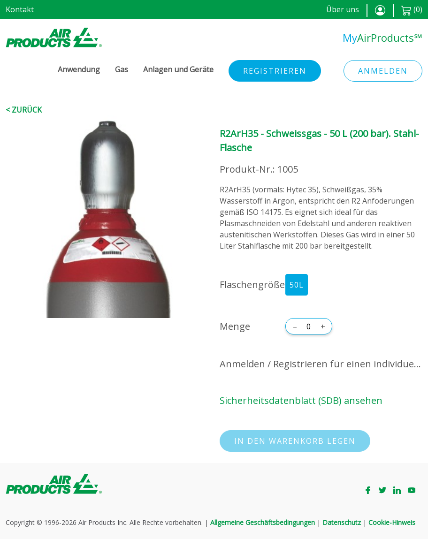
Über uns (342, 9)
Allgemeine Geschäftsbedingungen (262, 522)
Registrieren (274, 71)
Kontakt (20, 9)
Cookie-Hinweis (391, 522)
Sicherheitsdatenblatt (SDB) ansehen (301, 400)
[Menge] (309, 326)
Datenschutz (341, 522)
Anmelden (383, 71)
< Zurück (24, 110)
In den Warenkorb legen (295, 441)
